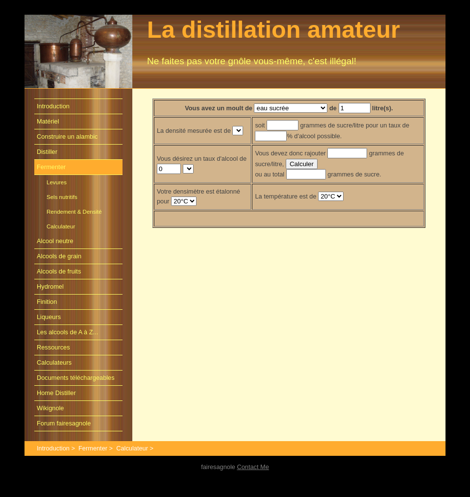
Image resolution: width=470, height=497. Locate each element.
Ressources (53, 347)
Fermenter (51, 167)
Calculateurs (54, 362)
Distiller (47, 151)
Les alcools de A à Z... (67, 332)
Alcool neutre (55, 241)
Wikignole (50, 408)
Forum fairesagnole (64, 423)
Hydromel (50, 286)
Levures (57, 182)
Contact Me (253, 467)
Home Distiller (56, 393)
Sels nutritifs (62, 197)
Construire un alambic (67, 136)
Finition (47, 301)
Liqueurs (49, 317)
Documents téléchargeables (76, 377)
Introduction (53, 106)
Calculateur (61, 226)
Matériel (48, 121)
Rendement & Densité (74, 212)
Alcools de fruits (59, 271)
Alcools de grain (59, 256)
